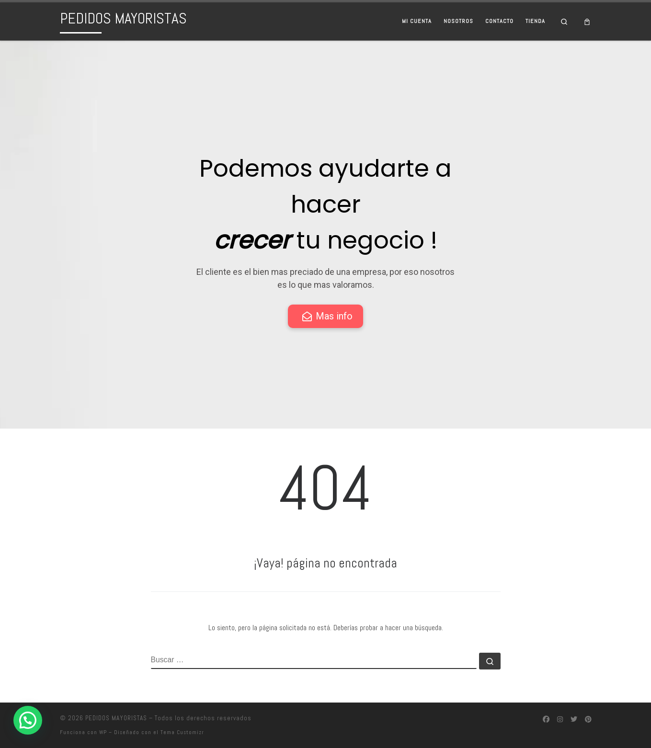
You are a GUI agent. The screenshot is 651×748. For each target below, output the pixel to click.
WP (103, 732)
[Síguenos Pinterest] (588, 719)
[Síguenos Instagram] (560, 719)
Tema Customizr (182, 732)
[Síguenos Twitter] (574, 719)
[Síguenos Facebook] (546, 719)
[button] (27, 720)
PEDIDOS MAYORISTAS (116, 718)
